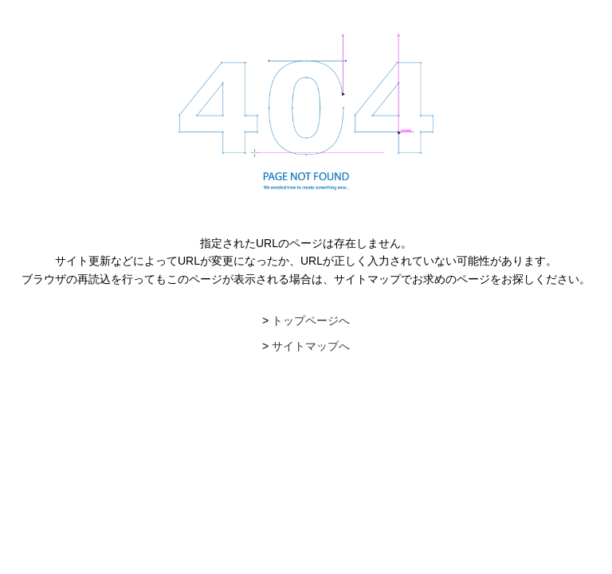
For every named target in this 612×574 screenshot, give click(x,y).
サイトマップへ (311, 346)
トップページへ (311, 320)
